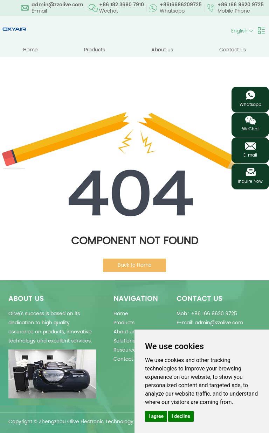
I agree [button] (156, 416)
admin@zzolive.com (57, 5)
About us (162, 50)
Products (94, 50)
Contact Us (232, 50)
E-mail (250, 155)
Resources (126, 350)
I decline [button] (181, 416)
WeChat (250, 129)
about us (26, 299)
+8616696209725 (181, 5)
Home (30, 50)
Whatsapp (250, 104)
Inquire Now (250, 181)
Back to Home (135, 265)
